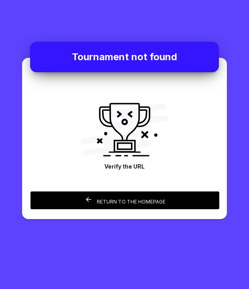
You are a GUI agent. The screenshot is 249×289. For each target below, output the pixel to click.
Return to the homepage (125, 200)
